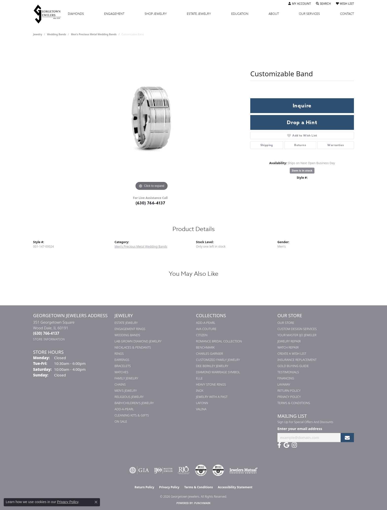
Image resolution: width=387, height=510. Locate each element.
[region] (151, 118)
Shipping (266, 145)
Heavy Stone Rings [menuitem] (211, 384)
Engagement (114, 13)
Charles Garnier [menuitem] (209, 353)
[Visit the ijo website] (163, 470)
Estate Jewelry (199, 13)
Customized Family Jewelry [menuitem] (218, 359)
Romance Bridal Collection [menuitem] (219, 341)
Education (239, 13)
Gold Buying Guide (293, 366)
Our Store (285, 322)
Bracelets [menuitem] (123, 366)
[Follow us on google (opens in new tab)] (286, 445)
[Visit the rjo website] (183, 470)
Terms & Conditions (293, 403)
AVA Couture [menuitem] (206, 329)
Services (309, 13)
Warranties (335, 145)
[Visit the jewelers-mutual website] (243, 470)
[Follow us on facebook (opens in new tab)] (279, 445)
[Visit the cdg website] (201, 470)
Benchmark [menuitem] (205, 347)
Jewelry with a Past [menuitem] (212, 396)
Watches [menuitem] (121, 372)
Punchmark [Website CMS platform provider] (202, 503)
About (274, 13)
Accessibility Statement (235, 487)
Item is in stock (302, 170)
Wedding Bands (56, 34)
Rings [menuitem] (119, 353)
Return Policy (289, 390)
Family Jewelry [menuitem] (126, 378)
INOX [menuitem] (199, 390)
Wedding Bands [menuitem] (127, 335)
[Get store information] (49, 339)
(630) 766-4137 (150, 203)
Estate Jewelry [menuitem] (126, 322)
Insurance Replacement (296, 359)
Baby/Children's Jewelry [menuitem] (134, 403)
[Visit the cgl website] (218, 470)
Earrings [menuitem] (122, 359)
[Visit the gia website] (139, 470)
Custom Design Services (297, 329)
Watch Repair (288, 347)
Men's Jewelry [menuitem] (126, 390)
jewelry (37, 34)
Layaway (283, 384)
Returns (300, 145)
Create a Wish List (291, 353)
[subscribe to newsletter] (347, 437)
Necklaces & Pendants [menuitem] (133, 347)
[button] (299, 3)
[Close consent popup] (96, 502)
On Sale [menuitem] (121, 421)
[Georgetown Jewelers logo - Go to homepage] (50, 14)
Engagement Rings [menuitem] (130, 329)
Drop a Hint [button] (302, 122)
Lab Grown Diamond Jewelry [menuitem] (138, 341)
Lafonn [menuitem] (202, 403)
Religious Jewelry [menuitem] (129, 396)
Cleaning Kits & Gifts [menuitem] (132, 415)
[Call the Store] (46, 333)
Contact (347, 13)
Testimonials (288, 372)
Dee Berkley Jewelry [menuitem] (212, 366)
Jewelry (156, 13)
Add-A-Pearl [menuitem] (124, 409)
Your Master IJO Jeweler (296, 335)
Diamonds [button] (76, 13)
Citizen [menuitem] (201, 335)
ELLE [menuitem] (199, 378)
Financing (285, 378)
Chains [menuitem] (120, 384)
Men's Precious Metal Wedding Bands (93, 34)
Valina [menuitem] (201, 409)
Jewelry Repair (289, 341)
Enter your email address (299, 428)
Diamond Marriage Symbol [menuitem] (218, 372)
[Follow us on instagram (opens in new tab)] (294, 445)
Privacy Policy (289, 396)
